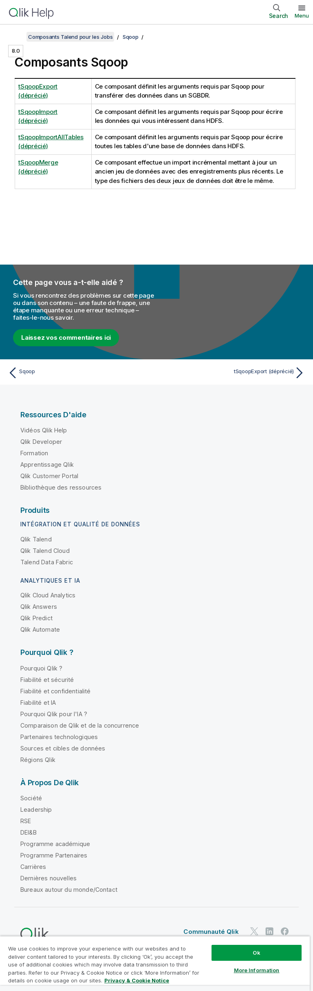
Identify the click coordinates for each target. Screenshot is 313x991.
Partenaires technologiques (59, 736)
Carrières (33, 866)
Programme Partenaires (53, 855)
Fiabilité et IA (38, 702)
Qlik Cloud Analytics (47, 595)
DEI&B (28, 832)
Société (31, 798)
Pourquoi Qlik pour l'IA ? (53, 713)
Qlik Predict (36, 618)
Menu (302, 15)
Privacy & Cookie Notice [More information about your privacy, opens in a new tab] (136, 980)
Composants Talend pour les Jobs (70, 36)
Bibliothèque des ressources (60, 487)
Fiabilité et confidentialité (55, 691)
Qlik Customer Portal (49, 475)
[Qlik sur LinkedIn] (269, 931)
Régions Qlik (37, 759)
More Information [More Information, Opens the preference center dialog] (257, 970)
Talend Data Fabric (46, 562)
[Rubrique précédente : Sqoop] (80, 372)
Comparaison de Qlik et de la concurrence (79, 725)
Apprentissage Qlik (47, 464)
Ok (256, 952)
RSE (25, 820)
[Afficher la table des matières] (16, 37)
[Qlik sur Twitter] (254, 931)
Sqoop (131, 36)
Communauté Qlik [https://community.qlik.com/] (210, 931)
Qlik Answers (38, 606)
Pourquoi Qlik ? (41, 668)
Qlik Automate (40, 629)
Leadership (36, 809)
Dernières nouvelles (48, 878)
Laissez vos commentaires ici (66, 337)
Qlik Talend (36, 539)
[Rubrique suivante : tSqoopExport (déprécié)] (233, 372)
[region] (155, 963)
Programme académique (55, 843)
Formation (34, 453)
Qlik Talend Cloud (45, 550)
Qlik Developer (41, 441)
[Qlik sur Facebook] (285, 931)
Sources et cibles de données (62, 748)
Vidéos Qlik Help (43, 430)
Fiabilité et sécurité (47, 679)
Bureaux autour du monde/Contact (68, 889)
